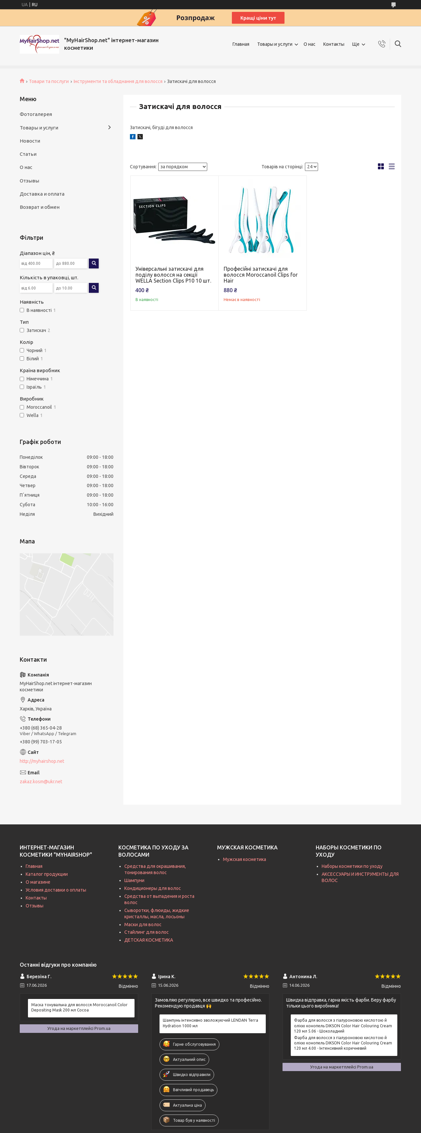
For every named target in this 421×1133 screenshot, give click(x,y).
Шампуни (134, 880)
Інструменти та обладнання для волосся (118, 81)
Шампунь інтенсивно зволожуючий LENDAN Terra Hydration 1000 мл (210, 1023)
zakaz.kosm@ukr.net (41, 781)
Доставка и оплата (42, 194)
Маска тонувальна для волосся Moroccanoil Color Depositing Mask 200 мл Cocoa (79, 1007)
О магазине (38, 882)
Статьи (28, 154)
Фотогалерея (36, 114)
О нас (309, 44)
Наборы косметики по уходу (352, 866)
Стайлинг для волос (146, 932)
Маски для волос (142, 924)
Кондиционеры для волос (152, 888)
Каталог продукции (47, 874)
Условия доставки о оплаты (56, 890)
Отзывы (29, 180)
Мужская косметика (244, 859)
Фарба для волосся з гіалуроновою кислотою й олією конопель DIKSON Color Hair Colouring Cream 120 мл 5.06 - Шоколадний (343, 1025)
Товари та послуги (49, 81)
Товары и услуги (274, 44)
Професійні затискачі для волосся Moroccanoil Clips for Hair (261, 275)
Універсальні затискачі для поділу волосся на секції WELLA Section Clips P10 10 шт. (173, 275)
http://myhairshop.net (42, 761)
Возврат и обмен (40, 207)
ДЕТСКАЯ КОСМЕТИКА (148, 940)
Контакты (333, 44)
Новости (30, 141)
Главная (241, 44)
